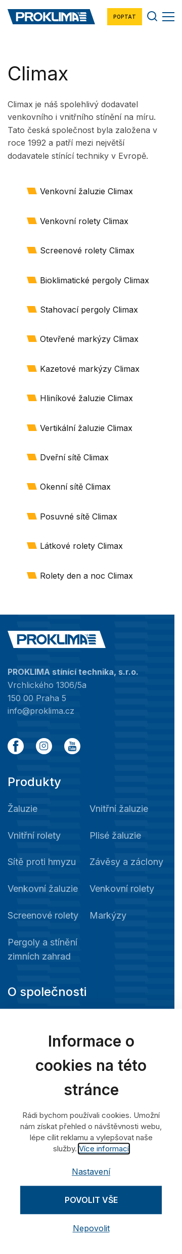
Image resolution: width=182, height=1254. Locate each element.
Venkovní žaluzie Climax (86, 191)
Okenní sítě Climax (75, 487)
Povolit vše (91, 1200)
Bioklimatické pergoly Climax (94, 280)
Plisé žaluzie (115, 835)
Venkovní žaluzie (43, 888)
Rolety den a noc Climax (86, 576)
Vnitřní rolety (34, 835)
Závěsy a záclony (126, 861)
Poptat (124, 17)
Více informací (104, 1148)
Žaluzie (22, 808)
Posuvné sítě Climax (78, 516)
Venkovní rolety (121, 888)
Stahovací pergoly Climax (89, 310)
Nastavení (91, 1171)
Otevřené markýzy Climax (89, 339)
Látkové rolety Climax (81, 546)
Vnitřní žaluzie (118, 808)
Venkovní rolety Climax (84, 221)
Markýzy (107, 915)
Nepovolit (91, 1229)
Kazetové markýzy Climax (90, 369)
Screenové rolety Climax (87, 250)
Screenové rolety (43, 915)
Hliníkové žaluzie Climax (86, 398)
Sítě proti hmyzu (42, 861)
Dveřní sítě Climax (74, 457)
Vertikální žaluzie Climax (86, 428)
